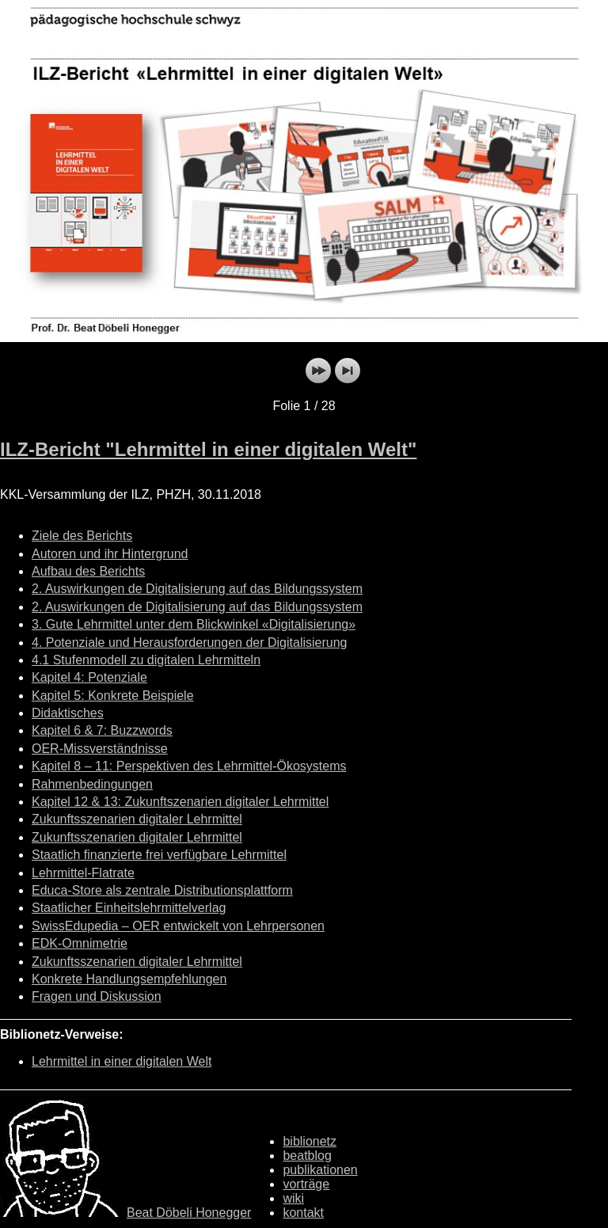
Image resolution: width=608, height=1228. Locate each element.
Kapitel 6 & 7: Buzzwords (102, 730)
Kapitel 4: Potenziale (89, 677)
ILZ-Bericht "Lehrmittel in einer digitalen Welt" (208, 449)
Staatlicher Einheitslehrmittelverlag (129, 907)
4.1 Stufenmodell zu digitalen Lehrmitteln (146, 660)
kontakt (303, 1212)
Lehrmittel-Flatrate (83, 873)
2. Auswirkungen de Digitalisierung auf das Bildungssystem (197, 588)
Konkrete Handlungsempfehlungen (129, 979)
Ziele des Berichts (82, 535)
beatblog (307, 1155)
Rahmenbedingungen (92, 784)
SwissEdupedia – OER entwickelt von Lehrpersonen (178, 926)
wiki (293, 1198)
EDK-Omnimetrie (79, 943)
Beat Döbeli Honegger (189, 1212)
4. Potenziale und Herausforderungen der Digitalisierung (189, 642)
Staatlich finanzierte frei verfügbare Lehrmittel (159, 854)
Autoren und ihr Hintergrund (110, 554)
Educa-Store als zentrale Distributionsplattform (162, 890)
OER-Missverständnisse (100, 748)
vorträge (306, 1184)
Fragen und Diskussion (97, 996)
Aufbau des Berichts (88, 571)
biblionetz (309, 1141)
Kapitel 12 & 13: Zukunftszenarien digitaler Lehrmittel (180, 801)
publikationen (320, 1170)
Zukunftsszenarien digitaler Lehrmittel (137, 819)
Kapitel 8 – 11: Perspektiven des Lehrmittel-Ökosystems (189, 766)
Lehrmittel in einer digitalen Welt (121, 1061)
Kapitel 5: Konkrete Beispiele (113, 695)
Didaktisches (68, 713)
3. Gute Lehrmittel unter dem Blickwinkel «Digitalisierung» (193, 624)
